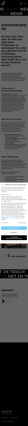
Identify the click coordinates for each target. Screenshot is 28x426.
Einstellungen (12, 217)
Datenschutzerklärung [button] (14, 240)
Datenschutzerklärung (6, 215)
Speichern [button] (14, 231)
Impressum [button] (22, 240)
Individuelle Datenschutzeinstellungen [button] (14, 236)
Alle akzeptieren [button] (14, 227)
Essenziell (4, 222)
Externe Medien (21, 222)
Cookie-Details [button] (7, 240)
